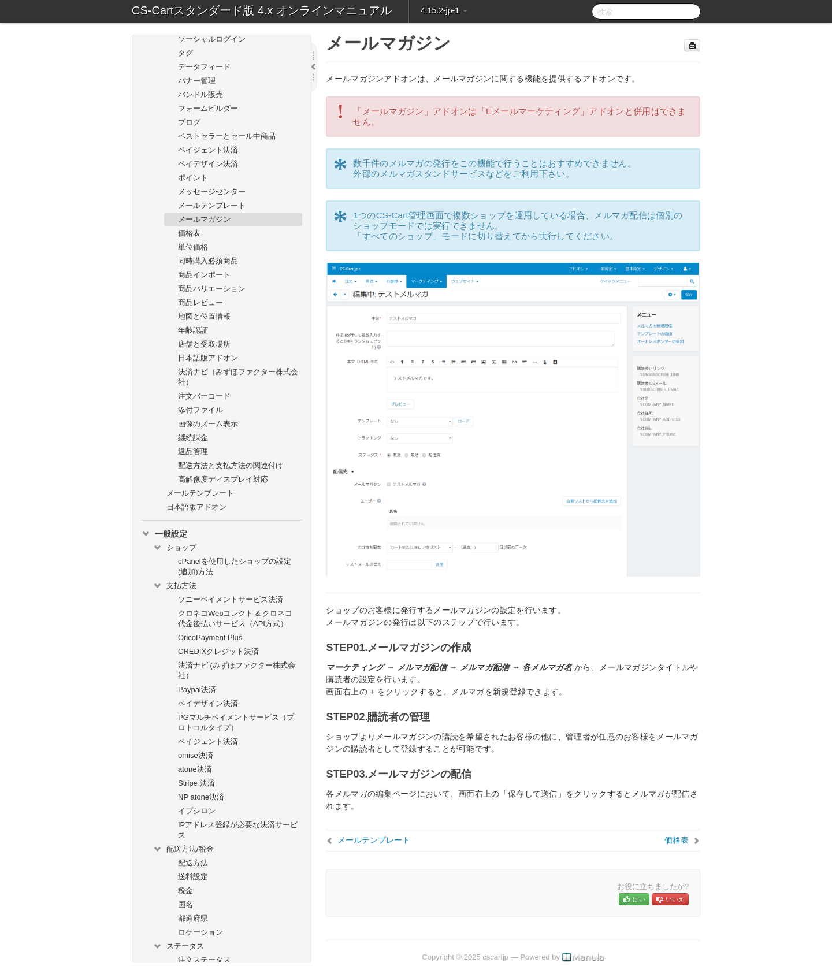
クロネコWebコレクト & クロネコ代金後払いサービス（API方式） (235, 618)
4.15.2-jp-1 (444, 10)
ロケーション (200, 932)
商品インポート (204, 274)
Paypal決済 (197, 689)
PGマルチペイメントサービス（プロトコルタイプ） (236, 722)
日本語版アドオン (208, 358)
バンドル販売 (200, 94)
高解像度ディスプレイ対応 (223, 479)
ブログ (189, 122)
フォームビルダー (208, 108)
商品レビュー (200, 302)
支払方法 (174, 586)
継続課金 (193, 437)
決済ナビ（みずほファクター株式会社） (238, 376)
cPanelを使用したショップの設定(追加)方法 (234, 566)
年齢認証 (193, 330)
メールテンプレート (212, 205)
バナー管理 (197, 80)
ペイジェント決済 (208, 150)
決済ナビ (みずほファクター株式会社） (236, 670)
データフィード (204, 66)
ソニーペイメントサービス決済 (230, 599)
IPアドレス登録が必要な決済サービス (238, 829)
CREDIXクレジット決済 (218, 651)
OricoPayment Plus (210, 637)
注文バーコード (204, 396)
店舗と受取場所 (204, 344)
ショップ (174, 548)
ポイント (193, 177)
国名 (185, 904)
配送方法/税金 (183, 849)
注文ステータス (204, 960)
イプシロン (197, 810)
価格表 (189, 233)
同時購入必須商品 (208, 260)
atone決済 (195, 769)
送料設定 (193, 876)
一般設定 (164, 534)
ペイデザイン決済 (208, 163)
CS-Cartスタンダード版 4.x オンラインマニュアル (262, 10)
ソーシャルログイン (212, 39)
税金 (185, 890)
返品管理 (193, 451)
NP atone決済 (201, 797)
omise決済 (195, 755)
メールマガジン (204, 219)
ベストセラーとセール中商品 (227, 136)
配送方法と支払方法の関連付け (230, 465)
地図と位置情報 (204, 316)
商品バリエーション (212, 288)
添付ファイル (200, 410)
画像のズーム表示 (208, 423)
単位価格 (193, 247)
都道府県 (193, 918)
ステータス (178, 946)
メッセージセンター (212, 191)
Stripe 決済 (196, 783)
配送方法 (193, 862)
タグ (185, 53)
